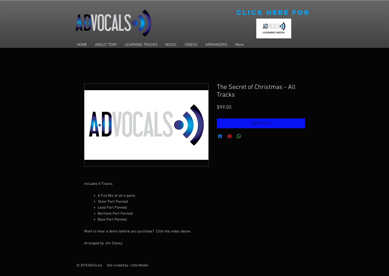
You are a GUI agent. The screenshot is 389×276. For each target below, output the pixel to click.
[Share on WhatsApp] (239, 136)
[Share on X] (248, 136)
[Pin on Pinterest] (229, 136)
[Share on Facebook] (220, 136)
